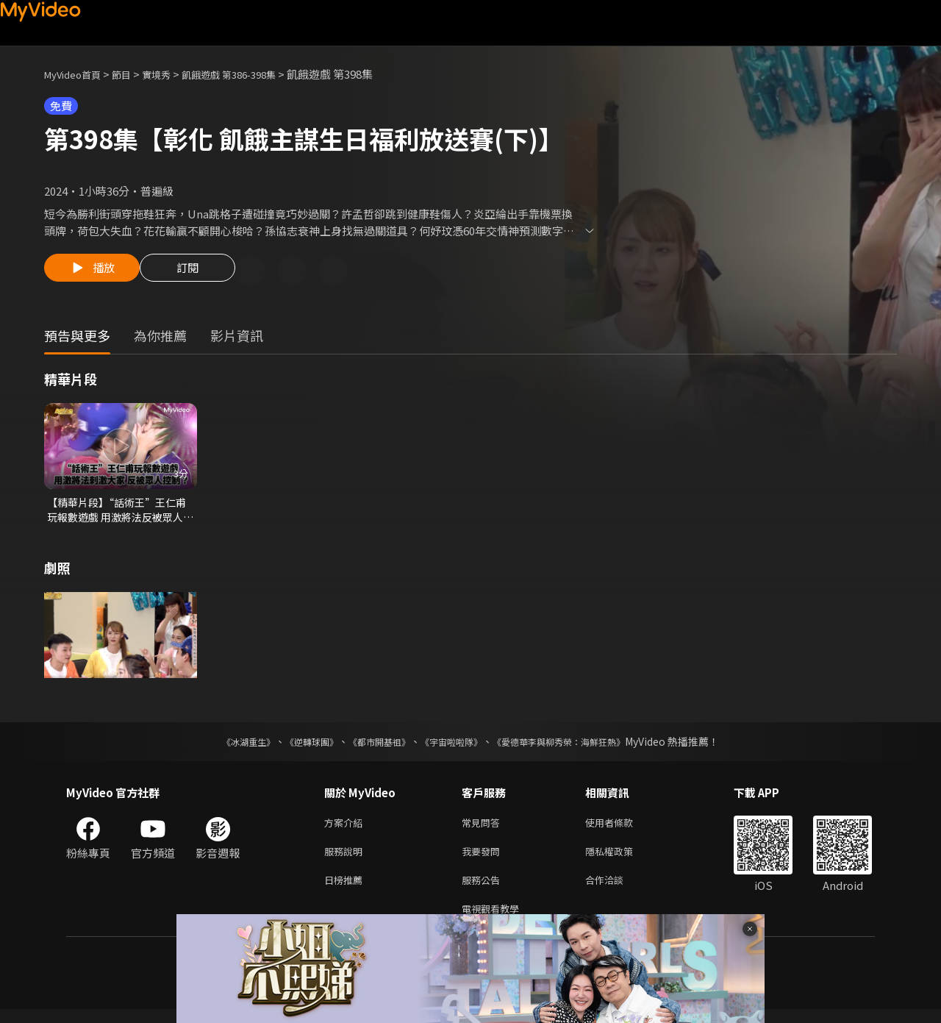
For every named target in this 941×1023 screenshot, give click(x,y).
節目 (133, 74)
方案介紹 (346, 828)
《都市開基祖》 (372, 746)
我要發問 (484, 859)
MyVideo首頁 (77, 74)
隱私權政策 (621, 859)
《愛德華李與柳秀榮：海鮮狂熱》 (578, 746)
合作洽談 (616, 890)
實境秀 (171, 74)
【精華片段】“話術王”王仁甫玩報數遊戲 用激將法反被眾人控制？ (120, 513)
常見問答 (484, 828)
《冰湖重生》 (223, 746)
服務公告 (484, 890)
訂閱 (199, 272)
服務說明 (346, 859)
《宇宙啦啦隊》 (454, 746)
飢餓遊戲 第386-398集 (253, 74)
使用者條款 (621, 828)
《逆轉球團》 (295, 746)
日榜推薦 (346, 890)
